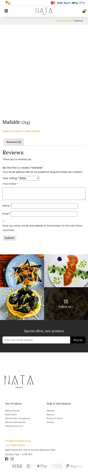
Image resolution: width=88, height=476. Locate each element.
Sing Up (77, 340)
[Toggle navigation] (6, 11)
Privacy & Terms (55, 418)
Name (7, 205)
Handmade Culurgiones (17, 418)
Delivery (50, 410)
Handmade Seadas (15, 422)
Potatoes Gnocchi (14, 426)
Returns (50, 414)
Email (7, 213)
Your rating (11, 178)
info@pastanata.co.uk (18, 441)
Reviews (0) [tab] (14, 142)
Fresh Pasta (11, 414)
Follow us (66, 307)
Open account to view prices (21, 131)
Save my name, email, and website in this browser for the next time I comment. (43, 228)
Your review (10, 183)
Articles (50, 422)
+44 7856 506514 (15, 445)
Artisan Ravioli (12, 410)
